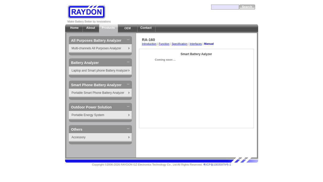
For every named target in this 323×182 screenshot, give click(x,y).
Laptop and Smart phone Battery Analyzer (100, 70)
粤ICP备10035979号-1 (217, 164)
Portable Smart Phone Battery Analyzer (98, 93)
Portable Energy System (88, 115)
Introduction (149, 43)
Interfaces (196, 43)
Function (164, 43)
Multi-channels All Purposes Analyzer (96, 48)
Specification (179, 43)
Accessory (79, 137)
